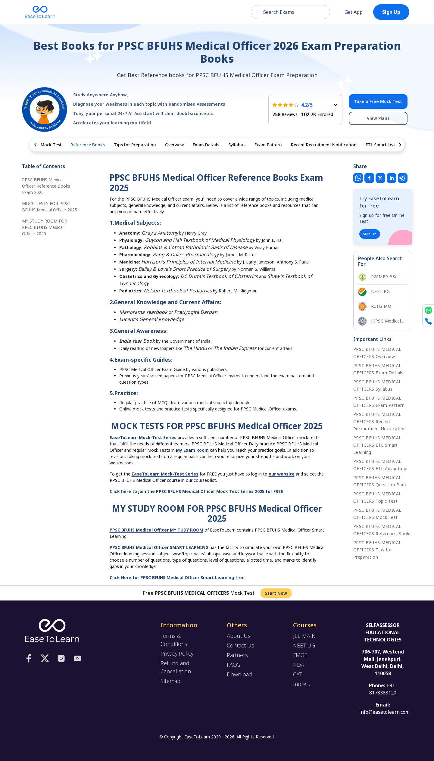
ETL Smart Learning (386, 145)
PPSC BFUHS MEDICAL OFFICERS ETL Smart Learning (377, 445)
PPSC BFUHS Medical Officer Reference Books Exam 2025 (46, 186)
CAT (297, 674)
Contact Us (240, 645)
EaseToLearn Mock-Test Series (143, 437)
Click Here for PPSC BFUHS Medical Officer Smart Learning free (177, 577)
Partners (237, 655)
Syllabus (236, 145)
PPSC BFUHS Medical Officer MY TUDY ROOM (156, 530)
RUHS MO (375, 306)
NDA (298, 664)
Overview (174, 145)
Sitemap (170, 681)
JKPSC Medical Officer (379, 321)
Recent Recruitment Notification (324, 145)
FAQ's (233, 664)
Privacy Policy (177, 653)
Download (239, 674)
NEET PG (374, 292)
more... (301, 684)
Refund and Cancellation (176, 667)
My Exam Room (192, 450)
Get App (349, 12)
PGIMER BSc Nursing (378, 277)
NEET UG (304, 645)
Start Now (276, 593)
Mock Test (51, 145)
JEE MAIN (304, 635)
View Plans (378, 118)
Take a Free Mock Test (378, 101)
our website (282, 474)
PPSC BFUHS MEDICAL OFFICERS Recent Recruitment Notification (379, 421)
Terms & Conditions (174, 639)
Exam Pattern (268, 145)
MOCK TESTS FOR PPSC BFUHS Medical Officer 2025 (49, 207)
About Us (239, 635)
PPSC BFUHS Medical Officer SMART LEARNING (159, 547)
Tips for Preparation (135, 145)
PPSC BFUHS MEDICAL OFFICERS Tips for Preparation (377, 550)
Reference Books (87, 145)
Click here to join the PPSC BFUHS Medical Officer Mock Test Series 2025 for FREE (196, 491)
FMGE (300, 655)
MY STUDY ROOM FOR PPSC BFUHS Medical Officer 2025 (44, 227)
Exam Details (206, 145)
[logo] (52, 630)
